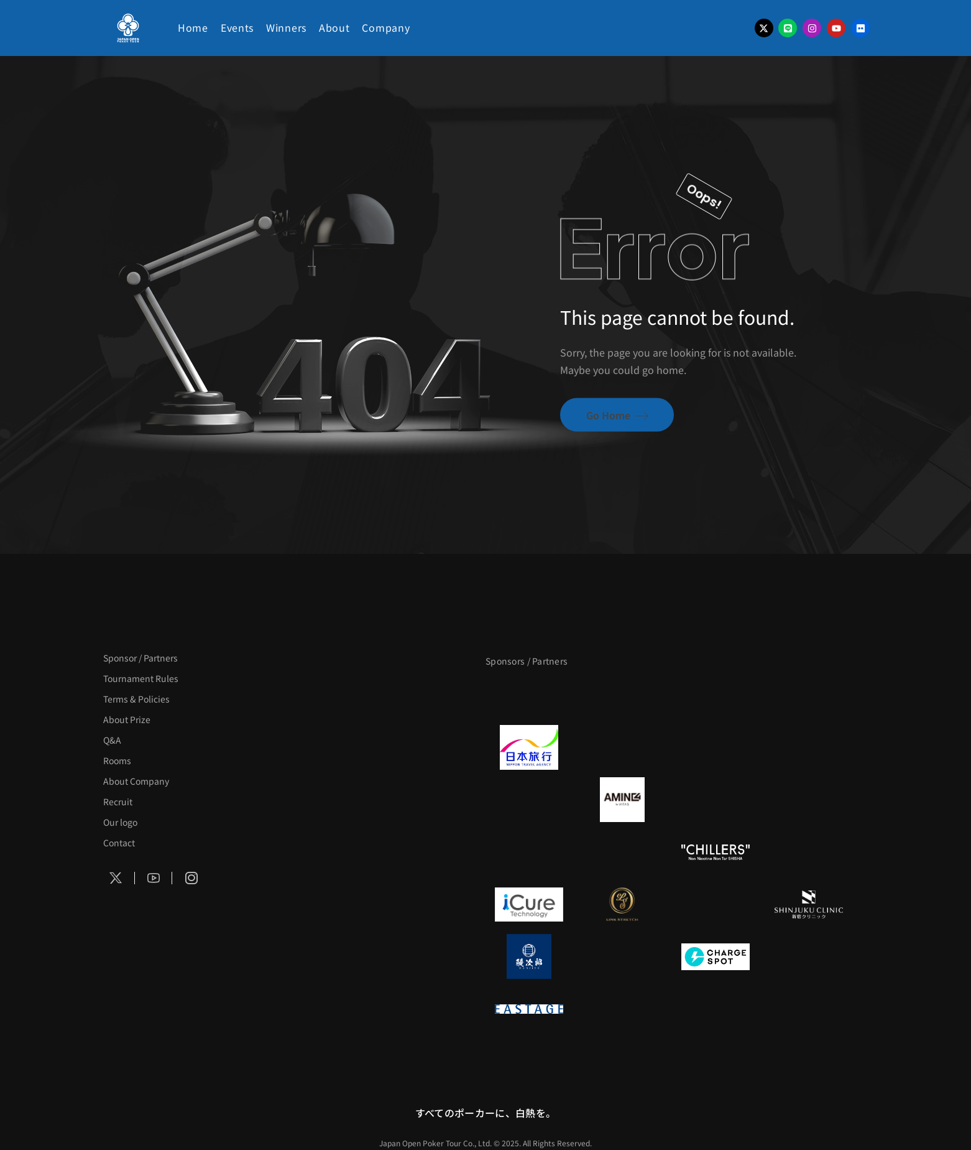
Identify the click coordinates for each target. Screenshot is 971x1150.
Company (386, 27)
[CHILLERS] (715, 852)
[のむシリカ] (529, 852)
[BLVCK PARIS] (622, 695)
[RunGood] (622, 852)
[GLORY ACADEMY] (622, 747)
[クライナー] (715, 799)
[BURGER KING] (529, 799)
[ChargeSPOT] (715, 956)
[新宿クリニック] (808, 904)
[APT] (529, 695)
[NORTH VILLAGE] (622, 956)
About (334, 27)
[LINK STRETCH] (622, 904)
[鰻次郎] (529, 956)
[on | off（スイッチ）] (808, 852)
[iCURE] (529, 904)
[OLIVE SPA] (715, 904)
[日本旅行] (529, 747)
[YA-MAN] (808, 799)
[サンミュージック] (715, 695)
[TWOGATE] (715, 747)
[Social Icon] (116, 878)
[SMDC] (808, 956)
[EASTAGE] (529, 1008)
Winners (286, 27)
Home (193, 27)
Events (237, 27)
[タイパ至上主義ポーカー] (808, 695)
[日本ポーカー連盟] (622, 1008)
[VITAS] (622, 799)
